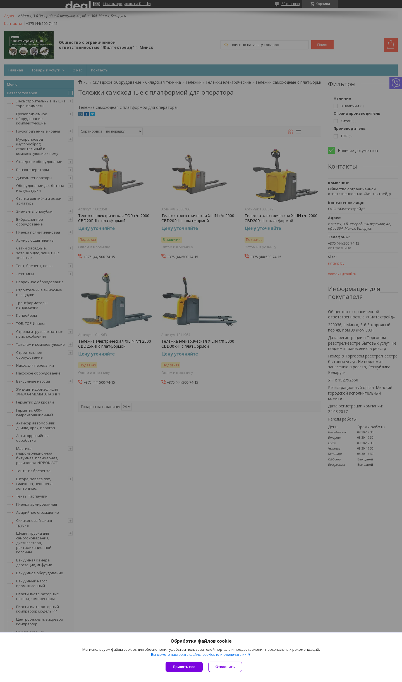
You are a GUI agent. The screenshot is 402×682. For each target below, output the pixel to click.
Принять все (184, 667)
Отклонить (225, 667)
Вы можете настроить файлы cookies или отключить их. (199, 654)
